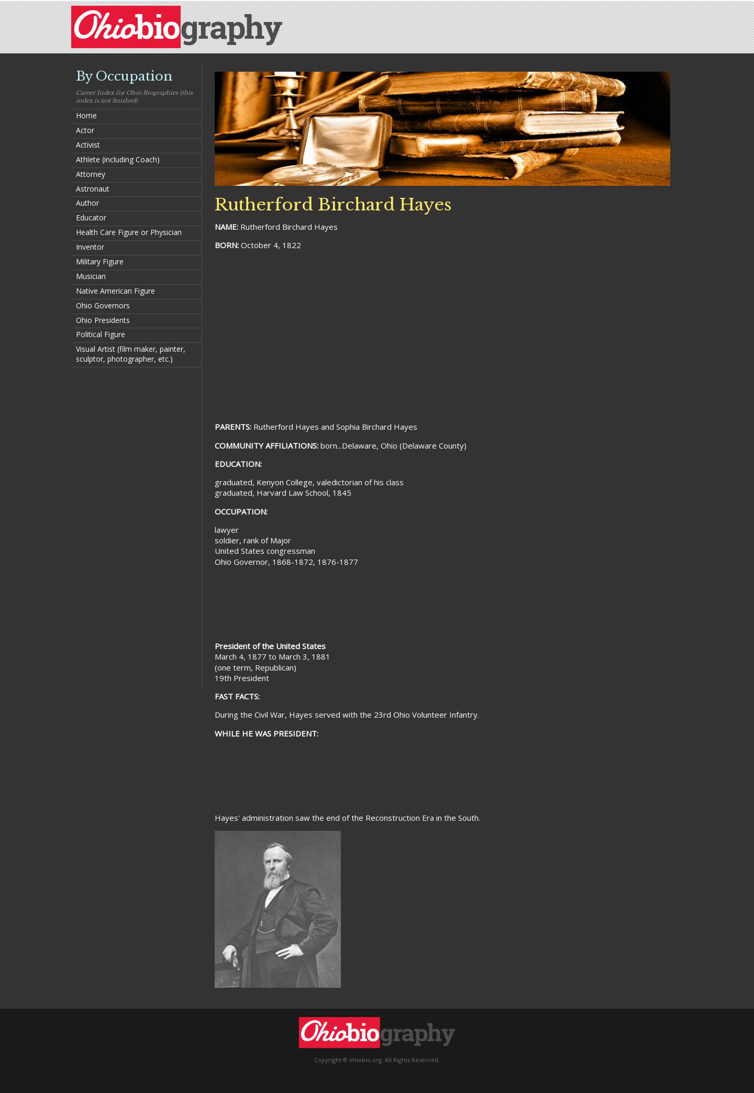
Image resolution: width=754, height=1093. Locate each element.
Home (86, 115)
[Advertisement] (136, 528)
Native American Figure (115, 291)
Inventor (90, 247)
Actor (85, 130)
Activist (88, 145)
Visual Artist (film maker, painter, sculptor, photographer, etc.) (130, 354)
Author (87, 203)
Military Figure (100, 261)
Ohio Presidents (103, 320)
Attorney (90, 174)
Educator (91, 217)
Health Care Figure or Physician (129, 232)
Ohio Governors (103, 305)
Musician (91, 276)
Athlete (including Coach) (118, 159)
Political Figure (100, 334)
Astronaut (92, 189)
